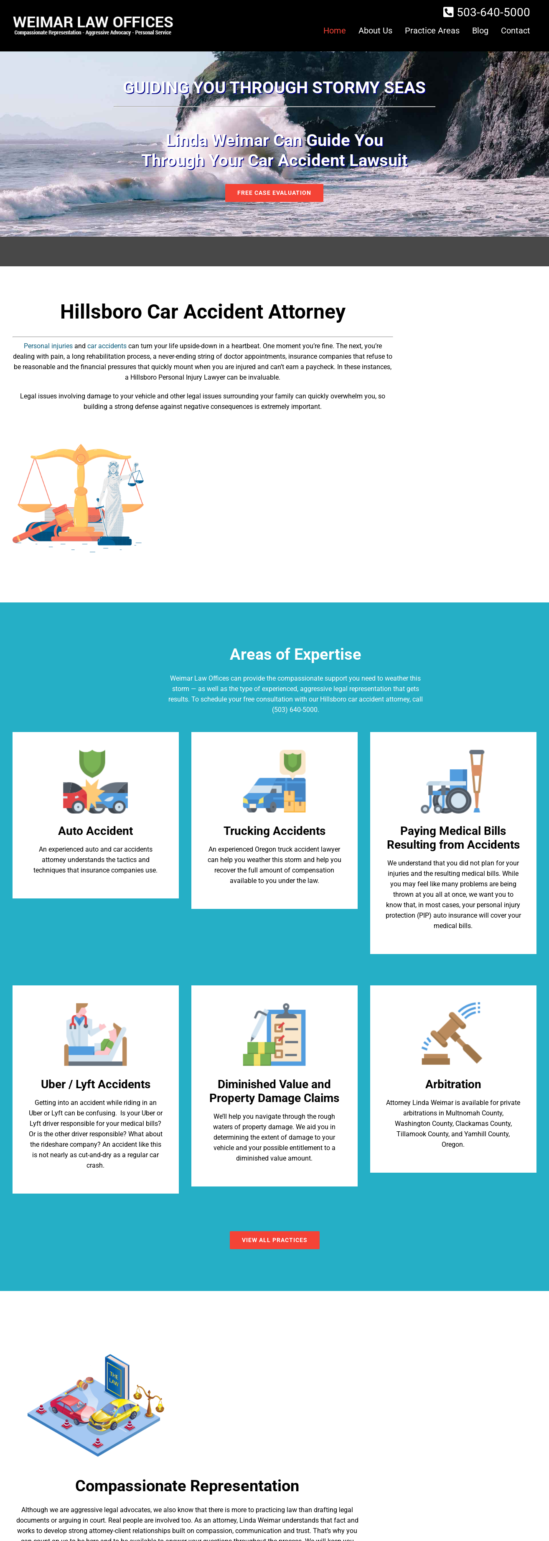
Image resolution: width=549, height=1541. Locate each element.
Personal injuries (48, 346)
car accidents (107, 346)
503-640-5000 (493, 12)
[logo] (93, 18)
